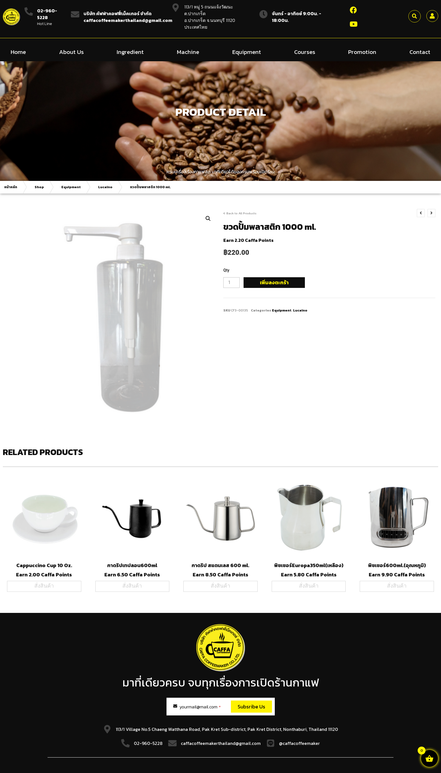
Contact (420, 51)
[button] (414, 16)
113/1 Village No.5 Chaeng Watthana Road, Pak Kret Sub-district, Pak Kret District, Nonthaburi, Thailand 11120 (227, 729)
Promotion (362, 51)
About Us (71, 51)
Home (18, 51)
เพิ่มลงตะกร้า (274, 282)
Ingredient (130, 51)
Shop (39, 187)
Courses (304, 51)
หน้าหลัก (10, 187)
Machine (188, 51)
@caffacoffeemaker (299, 743)
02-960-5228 (47, 14)
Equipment (246, 51)
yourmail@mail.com (200, 706)
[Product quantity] (231, 282)
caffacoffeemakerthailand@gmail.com (221, 743)
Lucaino (105, 187)
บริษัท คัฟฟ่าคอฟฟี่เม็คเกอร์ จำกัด (118, 13)
